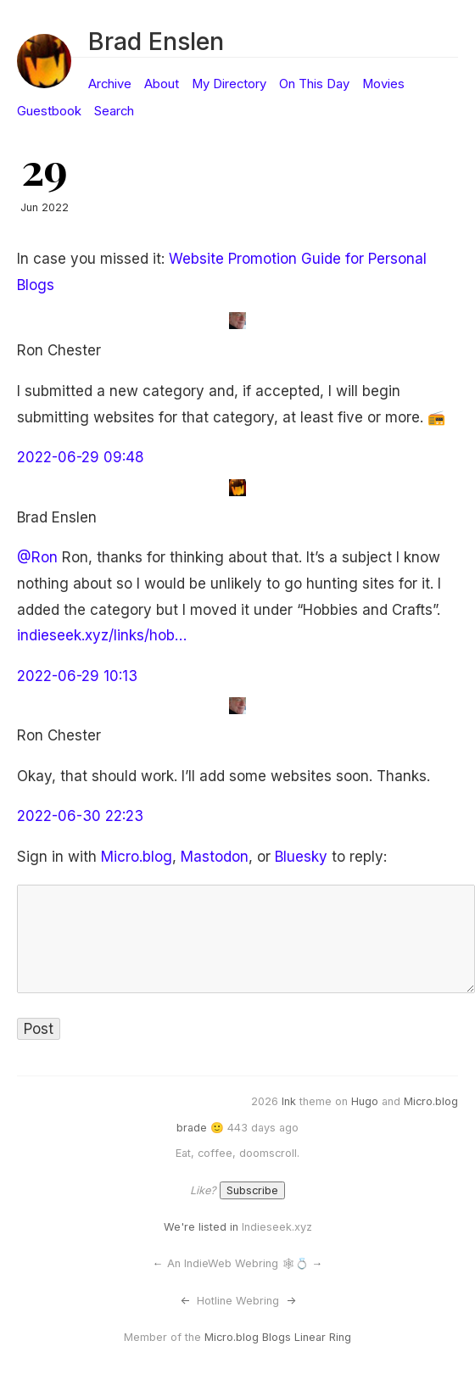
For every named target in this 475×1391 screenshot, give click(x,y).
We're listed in (201, 1227)
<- (185, 1300)
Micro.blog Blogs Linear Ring (277, 1337)
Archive (109, 84)
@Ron (37, 557)
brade (191, 1127)
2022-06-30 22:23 (80, 815)
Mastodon (215, 856)
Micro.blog (136, 856)
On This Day (314, 84)
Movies (383, 84)
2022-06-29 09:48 (80, 457)
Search (114, 111)
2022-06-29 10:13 (77, 676)
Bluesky (301, 856)
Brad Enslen (156, 41)
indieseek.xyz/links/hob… (102, 635)
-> (291, 1300)
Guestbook (49, 111)
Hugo (364, 1101)
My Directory (229, 84)
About (161, 84)
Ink (289, 1101)
